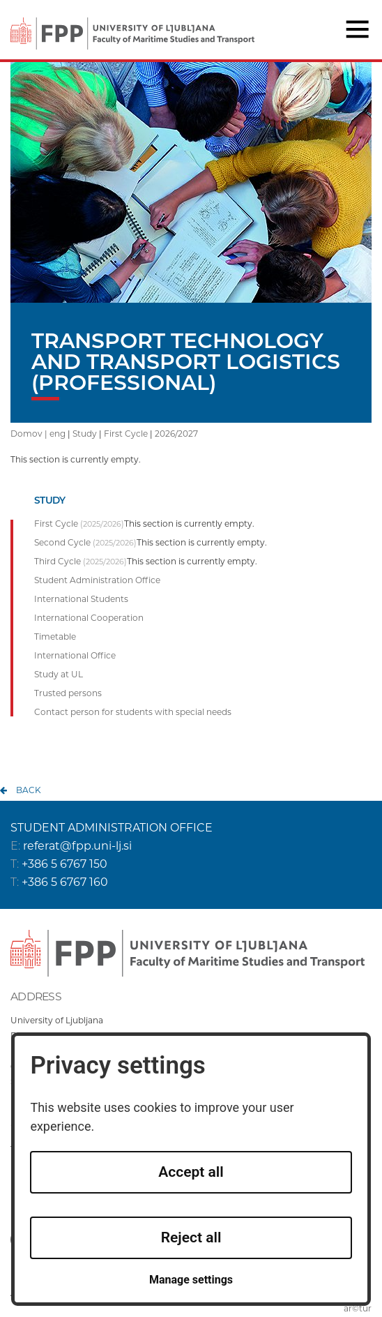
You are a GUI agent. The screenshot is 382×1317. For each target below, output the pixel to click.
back (28, 790)
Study (84, 433)
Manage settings (191, 1279)
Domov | (29, 433)
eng (57, 433)
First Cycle (126, 433)
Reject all (191, 1237)
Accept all (191, 1172)
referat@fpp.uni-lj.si (77, 845)
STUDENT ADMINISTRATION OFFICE (111, 827)
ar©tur (358, 1308)
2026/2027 (176, 433)
